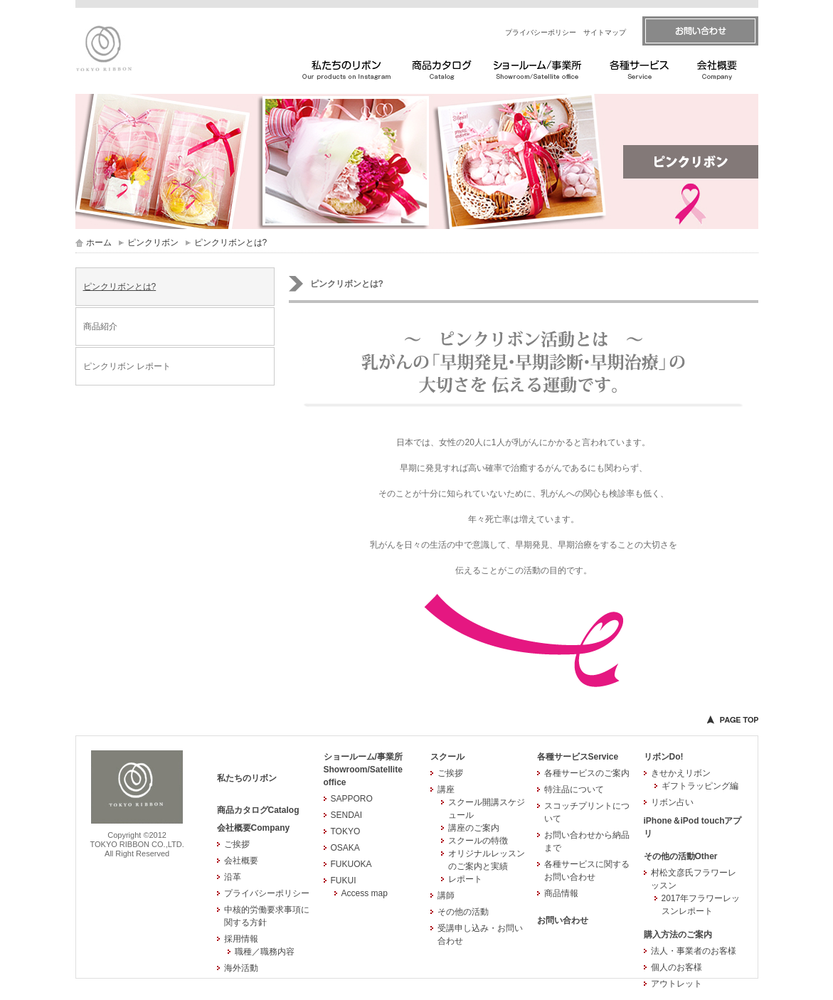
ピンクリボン (153, 243)
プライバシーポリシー (540, 32)
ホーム (99, 243)
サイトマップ (604, 32)
